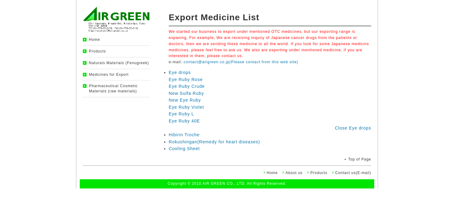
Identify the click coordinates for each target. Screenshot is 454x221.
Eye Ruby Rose (186, 79)
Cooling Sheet (184, 148)
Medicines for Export (109, 74)
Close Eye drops (353, 128)
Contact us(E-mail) (353, 173)
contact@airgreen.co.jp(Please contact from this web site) (241, 62)
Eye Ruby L (181, 113)
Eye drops (180, 72)
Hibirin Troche (184, 134)
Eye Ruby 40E (184, 120)
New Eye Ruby (185, 100)
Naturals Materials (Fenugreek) (119, 63)
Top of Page (359, 159)
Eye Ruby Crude (187, 86)
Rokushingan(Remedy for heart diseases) (214, 141)
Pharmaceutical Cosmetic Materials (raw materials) (113, 88)
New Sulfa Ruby (186, 93)
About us (294, 173)
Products (97, 51)
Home (94, 39)
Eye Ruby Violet (186, 107)
